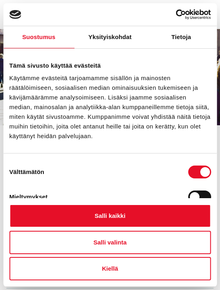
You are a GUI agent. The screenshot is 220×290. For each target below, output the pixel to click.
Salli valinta (110, 242)
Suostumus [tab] (39, 36)
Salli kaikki (110, 215)
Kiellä (110, 268)
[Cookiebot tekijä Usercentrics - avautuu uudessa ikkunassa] (175, 14)
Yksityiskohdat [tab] (110, 36)
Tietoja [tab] (181, 36)
